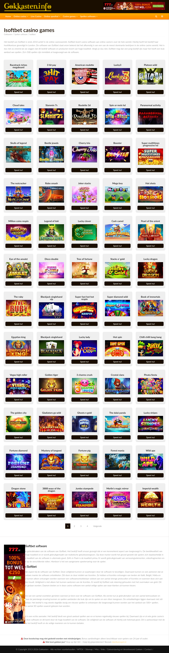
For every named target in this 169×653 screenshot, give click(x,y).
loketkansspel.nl (119, 642)
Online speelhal (52, 16)
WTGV (80, 649)
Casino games (70, 16)
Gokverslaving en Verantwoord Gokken (124, 649)
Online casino (21, 16)
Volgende (97, 526)
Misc (97, 649)
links (103, 649)
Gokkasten (8, 34)
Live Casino (36, 16)
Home (8, 16)
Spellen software (88, 16)
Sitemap (89, 649)
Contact (148, 649)
